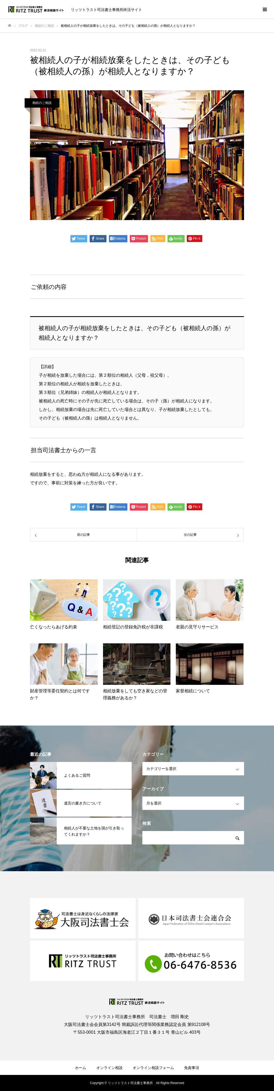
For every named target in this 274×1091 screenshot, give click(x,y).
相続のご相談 (42, 103)
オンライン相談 (109, 1068)
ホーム (80, 1068)
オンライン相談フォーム (153, 1068)
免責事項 (191, 1068)
